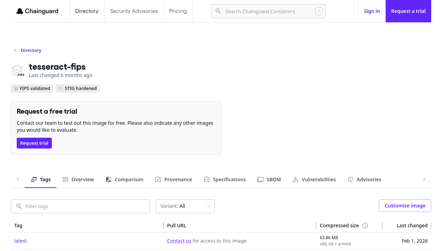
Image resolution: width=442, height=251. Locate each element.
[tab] (40, 179)
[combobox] (268, 11)
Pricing (178, 11)
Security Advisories (134, 11)
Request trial (34, 143)
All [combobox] (172, 206)
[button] (87, 225)
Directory (86, 11)
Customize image (405, 205)
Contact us (179, 240)
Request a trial (408, 11)
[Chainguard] (37, 11)
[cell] (87, 241)
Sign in (372, 11)
